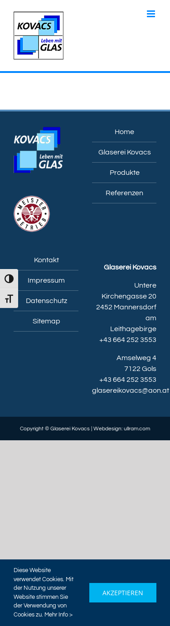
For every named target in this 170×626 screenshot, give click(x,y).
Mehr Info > (58, 615)
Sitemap (46, 321)
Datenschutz (46, 300)
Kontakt (46, 260)
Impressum (46, 280)
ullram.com (137, 429)
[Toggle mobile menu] (151, 14)
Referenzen (124, 193)
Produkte (125, 172)
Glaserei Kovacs (124, 152)
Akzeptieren (122, 592)
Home (124, 131)
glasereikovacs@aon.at (130, 390)
